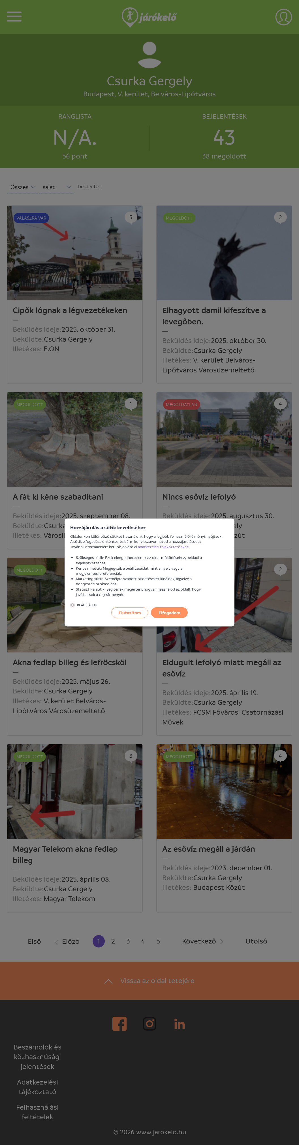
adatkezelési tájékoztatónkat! (163, 546)
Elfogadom (169, 612)
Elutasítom (130, 612)
